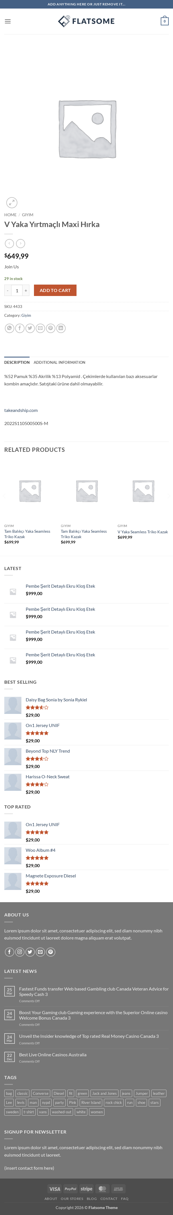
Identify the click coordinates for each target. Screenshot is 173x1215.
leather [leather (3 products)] (159, 1093)
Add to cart (55, 290)
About (51, 1198)
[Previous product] (20, 243)
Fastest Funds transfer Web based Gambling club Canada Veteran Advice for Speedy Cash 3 (94, 991)
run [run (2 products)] (129, 1102)
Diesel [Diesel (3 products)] (59, 1093)
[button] (7, 21)
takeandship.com (21, 410)
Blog (92, 1198)
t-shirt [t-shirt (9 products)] (29, 1112)
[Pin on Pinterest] (50, 328)
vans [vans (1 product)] (43, 1112)
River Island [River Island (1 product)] (90, 1102)
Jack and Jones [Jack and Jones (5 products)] (104, 1093)
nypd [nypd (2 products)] (46, 1102)
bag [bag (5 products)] (9, 1093)
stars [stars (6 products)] (154, 1102)
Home (10, 215)
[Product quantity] (17, 290)
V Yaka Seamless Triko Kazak (143, 531)
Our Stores (72, 1198)
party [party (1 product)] (59, 1102)
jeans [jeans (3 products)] (126, 1093)
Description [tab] (17, 362)
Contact (109, 1198)
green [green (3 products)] (82, 1093)
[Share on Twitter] (30, 328)
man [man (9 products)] (33, 1102)
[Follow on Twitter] (30, 952)
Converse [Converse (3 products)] (41, 1093)
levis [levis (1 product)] (21, 1102)
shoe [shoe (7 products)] (141, 1102)
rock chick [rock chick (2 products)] (114, 1102)
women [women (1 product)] (97, 1112)
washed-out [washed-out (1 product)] (61, 1112)
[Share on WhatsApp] (9, 328)
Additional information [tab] (60, 362)
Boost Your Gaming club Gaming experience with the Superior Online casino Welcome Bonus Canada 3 (93, 1015)
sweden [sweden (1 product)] (12, 1112)
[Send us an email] (40, 952)
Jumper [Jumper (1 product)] (142, 1093)
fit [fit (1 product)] (71, 1093)
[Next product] (9, 243)
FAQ (124, 1198)
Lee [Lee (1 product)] (9, 1102)
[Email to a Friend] (40, 328)
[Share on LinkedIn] (61, 328)
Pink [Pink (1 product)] (72, 1102)
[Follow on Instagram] (20, 952)
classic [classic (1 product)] (22, 1093)
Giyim (27, 215)
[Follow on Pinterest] (50, 952)
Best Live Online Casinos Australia (52, 1054)
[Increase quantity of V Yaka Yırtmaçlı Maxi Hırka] (26, 290)
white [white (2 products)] (81, 1112)
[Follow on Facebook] (9, 952)
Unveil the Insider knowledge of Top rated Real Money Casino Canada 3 (89, 1036)
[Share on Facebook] (20, 328)
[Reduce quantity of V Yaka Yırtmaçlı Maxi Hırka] (7, 290)
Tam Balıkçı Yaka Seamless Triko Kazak (27, 534)
